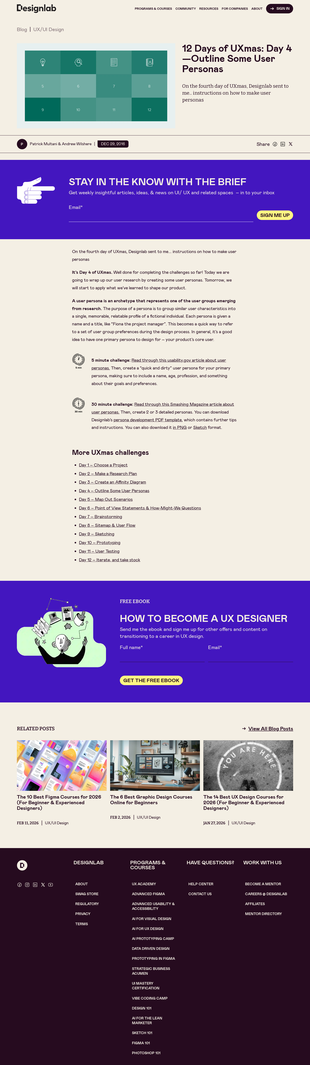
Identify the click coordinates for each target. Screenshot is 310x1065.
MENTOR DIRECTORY (263, 914)
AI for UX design (148, 929)
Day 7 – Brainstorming (100, 516)
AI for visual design (151, 919)
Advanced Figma (148, 894)
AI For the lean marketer (147, 1020)
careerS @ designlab (266, 894)
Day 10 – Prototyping (99, 542)
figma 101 (141, 1043)
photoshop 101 (146, 1053)
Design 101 (141, 1008)
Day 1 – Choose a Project (103, 465)
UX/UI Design (48, 29)
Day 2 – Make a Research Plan (108, 473)
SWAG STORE (86, 894)
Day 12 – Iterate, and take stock (109, 560)
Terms (81, 924)
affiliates (255, 904)
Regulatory (87, 904)
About (81, 884)
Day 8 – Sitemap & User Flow (107, 525)
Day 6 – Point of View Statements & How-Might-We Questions (140, 508)
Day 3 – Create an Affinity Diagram (112, 482)
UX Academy (144, 884)
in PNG (180, 427)
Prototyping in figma (153, 958)
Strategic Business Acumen (151, 971)
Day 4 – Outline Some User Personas (114, 490)
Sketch (200, 427)
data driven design (151, 948)
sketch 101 (142, 1033)
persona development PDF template (148, 420)
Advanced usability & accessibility (153, 906)
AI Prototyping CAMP (153, 938)
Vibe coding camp (150, 998)
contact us (200, 894)
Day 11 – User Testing (99, 551)
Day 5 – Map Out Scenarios (106, 499)
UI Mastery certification (145, 985)
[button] (153, 8)
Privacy (82, 914)
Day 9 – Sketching (96, 534)
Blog (22, 29)
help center (200, 884)
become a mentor (263, 884)
